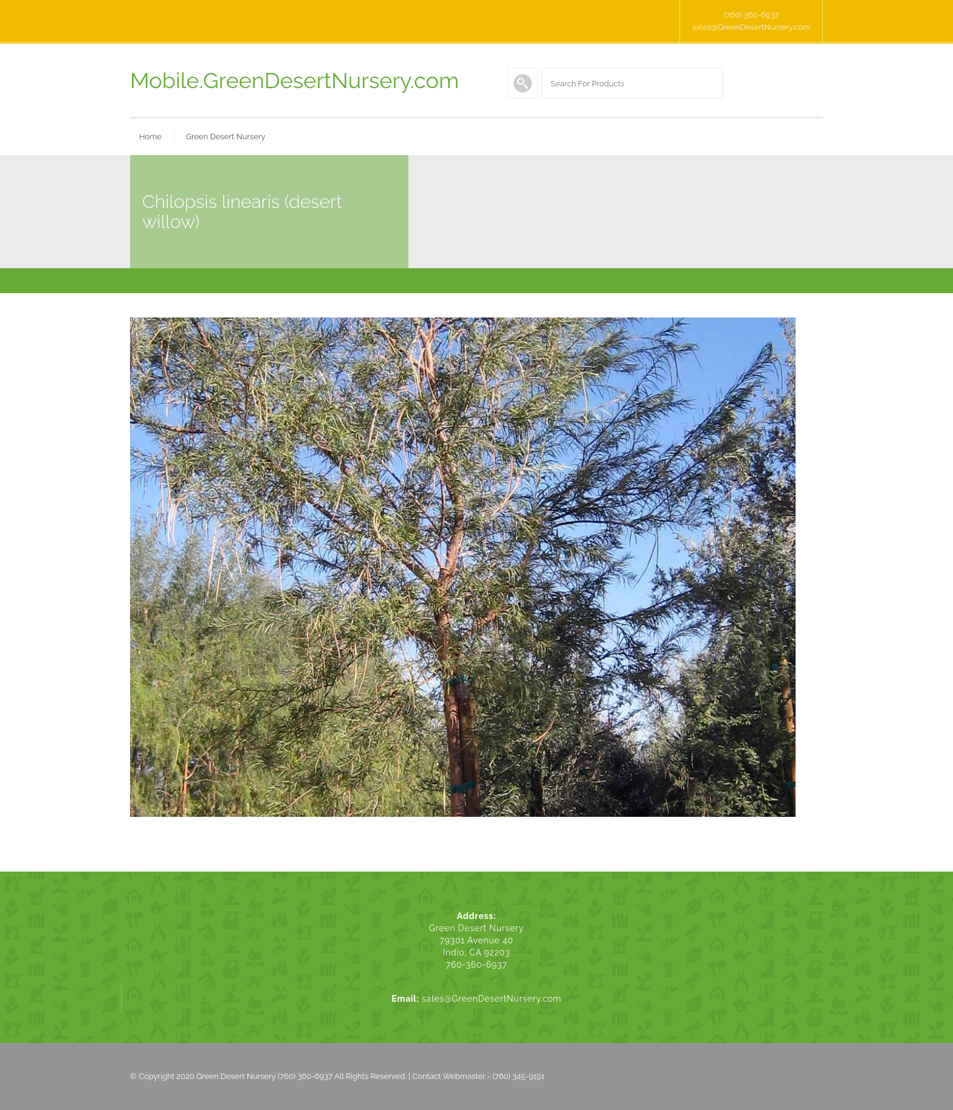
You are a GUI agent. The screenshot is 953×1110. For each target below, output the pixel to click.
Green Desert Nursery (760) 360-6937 (264, 1076)
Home (150, 136)
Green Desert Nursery (226, 136)
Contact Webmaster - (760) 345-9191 (478, 1076)
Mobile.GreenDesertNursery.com (294, 80)
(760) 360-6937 (751, 14)
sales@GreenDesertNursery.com (751, 27)
